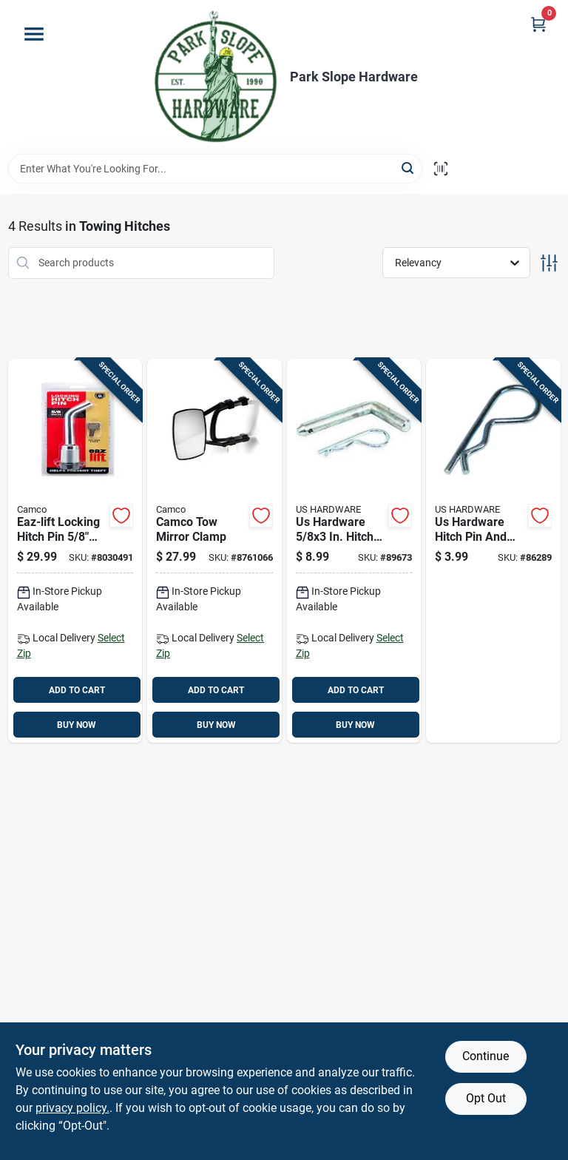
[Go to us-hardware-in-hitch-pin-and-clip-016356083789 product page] (354, 551)
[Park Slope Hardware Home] (215, 77)
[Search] (408, 167)
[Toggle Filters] (549, 263)
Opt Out (486, 1098)
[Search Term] (215, 168)
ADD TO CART (77, 690)
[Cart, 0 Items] (538, 24)
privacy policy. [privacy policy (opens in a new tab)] (72, 1108)
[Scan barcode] (440, 168)
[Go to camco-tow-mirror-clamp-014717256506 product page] (214, 551)
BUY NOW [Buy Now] (76, 725)
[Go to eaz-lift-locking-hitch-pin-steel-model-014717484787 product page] (75, 551)
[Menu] (34, 34)
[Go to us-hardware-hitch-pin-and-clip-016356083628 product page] (493, 551)
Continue (485, 1056)
